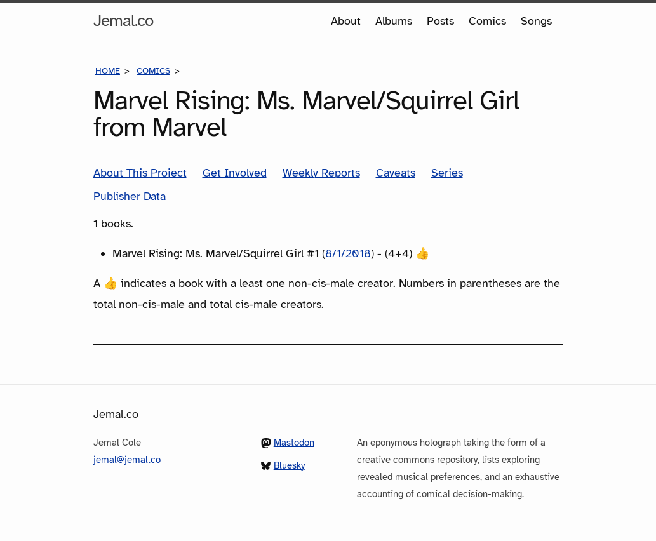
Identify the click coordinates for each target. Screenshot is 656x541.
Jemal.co (123, 21)
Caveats (395, 173)
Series (447, 173)
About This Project (140, 173)
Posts (440, 21)
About (346, 21)
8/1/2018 (348, 253)
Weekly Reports (321, 173)
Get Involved (235, 173)
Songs (536, 21)
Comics (487, 21)
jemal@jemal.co (127, 459)
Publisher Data (129, 196)
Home (107, 70)
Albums (393, 21)
